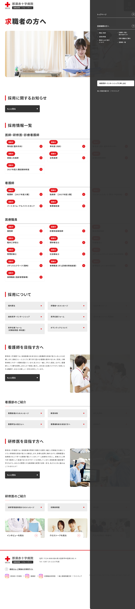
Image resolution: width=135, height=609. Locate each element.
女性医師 (53, 158)
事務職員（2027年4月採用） (104, 275)
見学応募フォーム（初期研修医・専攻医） (17, 347)
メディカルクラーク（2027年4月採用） (108, 262)
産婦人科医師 (13, 158)
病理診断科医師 (99, 158)
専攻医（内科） (55, 145)
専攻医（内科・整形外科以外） (104, 145)
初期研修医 (55, 531)
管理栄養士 (12, 262)
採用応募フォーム (100, 320)
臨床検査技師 (98, 236)
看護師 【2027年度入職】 (18, 197)
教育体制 (54, 433)
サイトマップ (77, 602)
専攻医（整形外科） (15, 145)
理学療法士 (54, 249)
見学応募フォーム (58, 333)
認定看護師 (98, 433)
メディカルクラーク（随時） (18, 275)
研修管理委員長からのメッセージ (22, 531)
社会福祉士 (54, 262)
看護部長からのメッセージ (19, 433)
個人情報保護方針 (65, 602)
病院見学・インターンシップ (19, 333)
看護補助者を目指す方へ (61, 446)
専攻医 (96, 531)
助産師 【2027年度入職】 (60, 197)
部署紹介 (97, 446)
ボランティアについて (59, 346)
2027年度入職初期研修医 (18, 171)
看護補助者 (54, 210)
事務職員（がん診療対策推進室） (63, 275)
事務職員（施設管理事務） (17, 288)
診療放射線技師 (56, 236)
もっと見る (11, 108)
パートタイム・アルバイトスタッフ (21, 210)
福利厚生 (12, 320)
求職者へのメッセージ (60, 320)
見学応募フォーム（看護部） (104, 333)
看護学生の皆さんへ (16, 446)
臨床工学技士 (13, 249)
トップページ (114, 80)
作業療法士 (97, 249)
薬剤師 (11, 236)
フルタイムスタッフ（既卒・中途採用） (107, 197)
